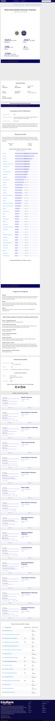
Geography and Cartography (8, 203)
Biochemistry (5, 174)
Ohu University (8, 684)
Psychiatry (5, 182)
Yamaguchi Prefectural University (27, 608)
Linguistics (5, 221)
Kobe (29, 708)
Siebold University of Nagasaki (11, 638)
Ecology (4, 200)
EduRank (25, 11)
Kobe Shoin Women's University (27, 518)
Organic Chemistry (6, 179)
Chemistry (5, 158)
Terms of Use (45, 720)
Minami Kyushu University (10, 692)
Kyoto (29, 705)
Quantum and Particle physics (8, 205)
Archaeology (5, 253)
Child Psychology (6, 255)
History (4, 216)
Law (3, 232)
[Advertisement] (10, 21)
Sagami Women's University (29, 592)
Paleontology (5, 239)
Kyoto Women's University (29, 457)
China (43, 705)
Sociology (4, 190)
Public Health (5, 247)
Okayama (27, 4)
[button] (13, 143)
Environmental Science (7, 171)
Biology (4, 153)
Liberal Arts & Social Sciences (8, 163)
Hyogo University (8, 653)
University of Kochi (8, 665)
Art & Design (5, 224)
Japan (23, 4)
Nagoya (29, 706)
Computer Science (6, 166)
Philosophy (5, 198)
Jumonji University (26, 547)
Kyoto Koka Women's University (27, 563)
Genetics (4, 184)
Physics (4, 169)
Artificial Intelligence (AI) (7, 242)
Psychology (5, 161)
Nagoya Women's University (29, 427)
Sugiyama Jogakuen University (27, 533)
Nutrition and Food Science (12, 55)
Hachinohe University (9, 676)
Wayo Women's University (29, 502)
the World (7, 42)
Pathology (5, 192)
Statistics (4, 250)
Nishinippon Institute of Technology (12, 642)
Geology (4, 208)
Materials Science (6, 211)
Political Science (6, 218)
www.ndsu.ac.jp (32, 92)
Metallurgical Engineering (7, 234)
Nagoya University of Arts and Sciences (12, 680)
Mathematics (5, 229)
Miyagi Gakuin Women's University (11, 645)
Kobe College (25, 487)
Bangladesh (44, 712)
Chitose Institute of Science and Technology (13, 649)
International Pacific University (11, 672)
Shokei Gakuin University (28, 472)
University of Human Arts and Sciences (12, 634)
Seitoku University (26, 397)
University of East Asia (9, 688)
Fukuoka (30, 710)
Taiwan (43, 706)
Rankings (30, 407)
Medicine (4, 156)
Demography (5, 237)
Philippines (44, 708)
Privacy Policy (51, 720)
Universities (15, 4)
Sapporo (29, 712)
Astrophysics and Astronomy (8, 226)
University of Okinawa (9, 669)
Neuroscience (5, 187)
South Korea (44, 703)
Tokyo (29, 703)
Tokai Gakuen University (28, 577)
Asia (20, 4)
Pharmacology (5, 245)
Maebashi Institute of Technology (11, 657)
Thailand (43, 710)
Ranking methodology (6, 717)
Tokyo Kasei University (28, 442)
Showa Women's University (29, 412)
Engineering (5, 177)
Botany (4, 213)
